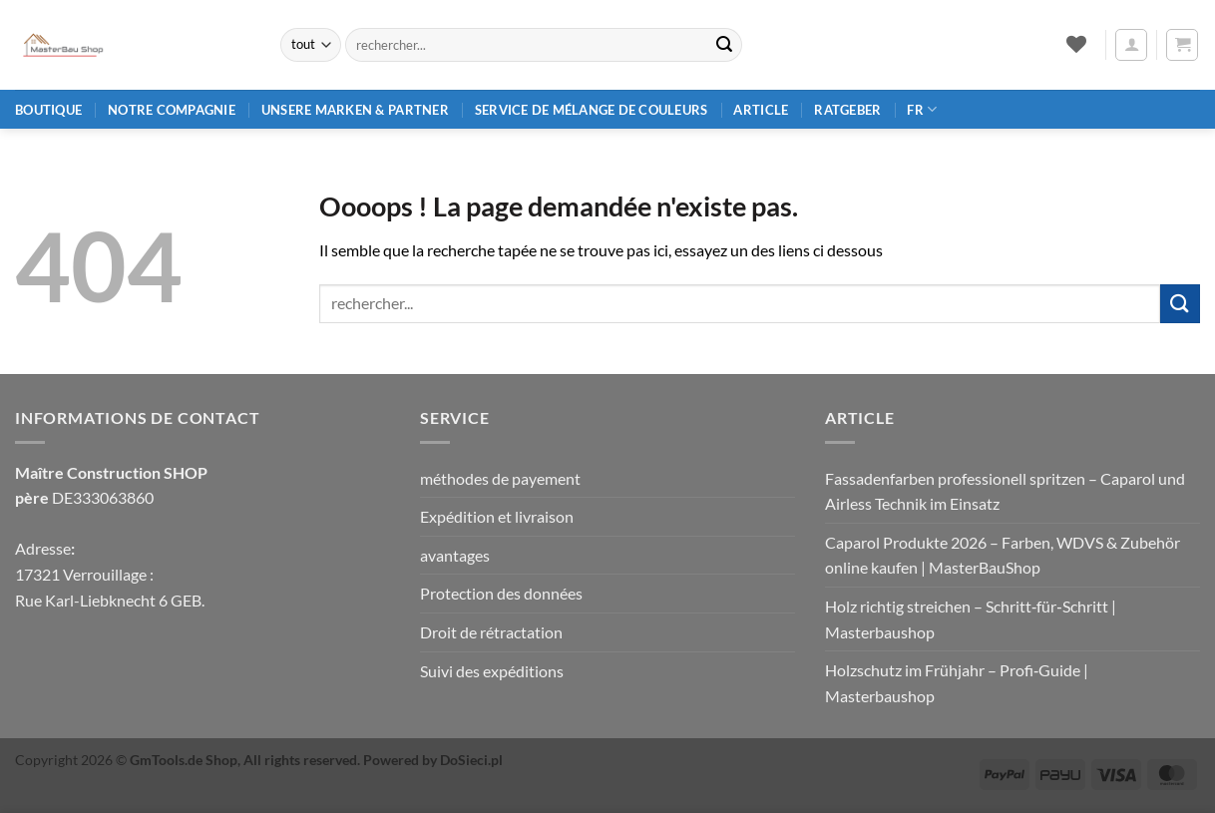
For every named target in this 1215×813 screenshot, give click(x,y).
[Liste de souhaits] (1075, 44)
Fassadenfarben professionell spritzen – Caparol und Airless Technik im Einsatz (1005, 491)
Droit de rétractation (491, 631)
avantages (455, 555)
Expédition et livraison (497, 516)
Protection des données (501, 593)
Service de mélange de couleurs (591, 110)
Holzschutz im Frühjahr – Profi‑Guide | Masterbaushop (956, 682)
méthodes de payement (500, 478)
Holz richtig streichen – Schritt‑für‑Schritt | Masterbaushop (970, 619)
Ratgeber (847, 110)
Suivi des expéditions (492, 670)
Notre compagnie (171, 110)
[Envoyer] (724, 45)
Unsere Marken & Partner (355, 110)
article (760, 110)
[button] (1131, 45)
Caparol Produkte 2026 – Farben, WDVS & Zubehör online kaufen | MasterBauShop (1002, 555)
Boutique (48, 110)
